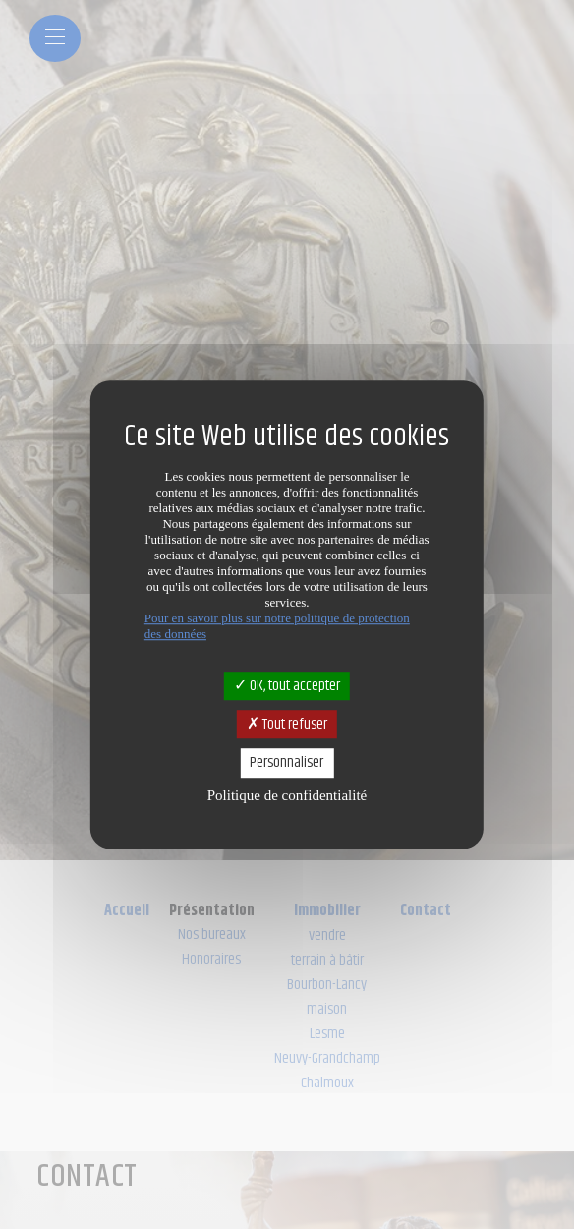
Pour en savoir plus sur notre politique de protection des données (277, 626)
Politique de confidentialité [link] (287, 795)
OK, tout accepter (287, 685)
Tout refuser (287, 724)
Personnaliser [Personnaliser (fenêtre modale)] (286, 763)
